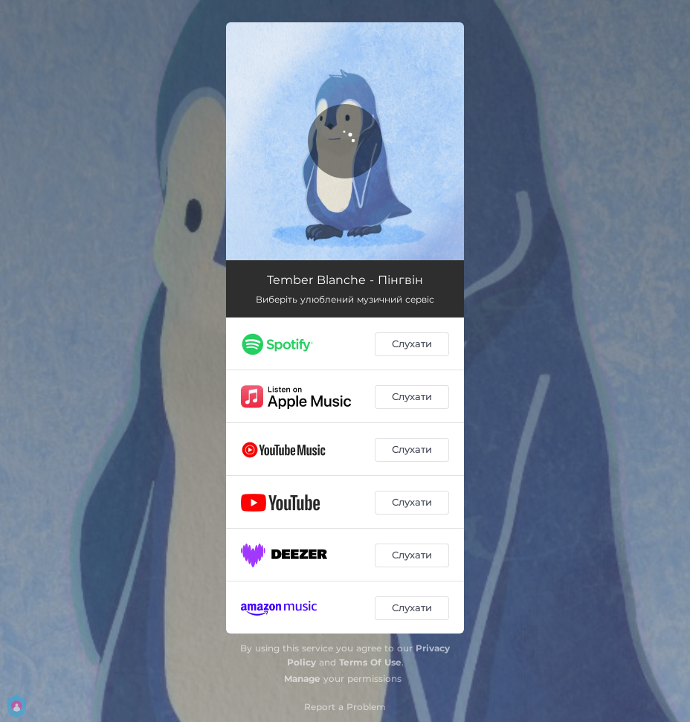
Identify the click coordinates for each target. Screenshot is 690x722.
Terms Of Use (370, 662)
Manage (302, 678)
